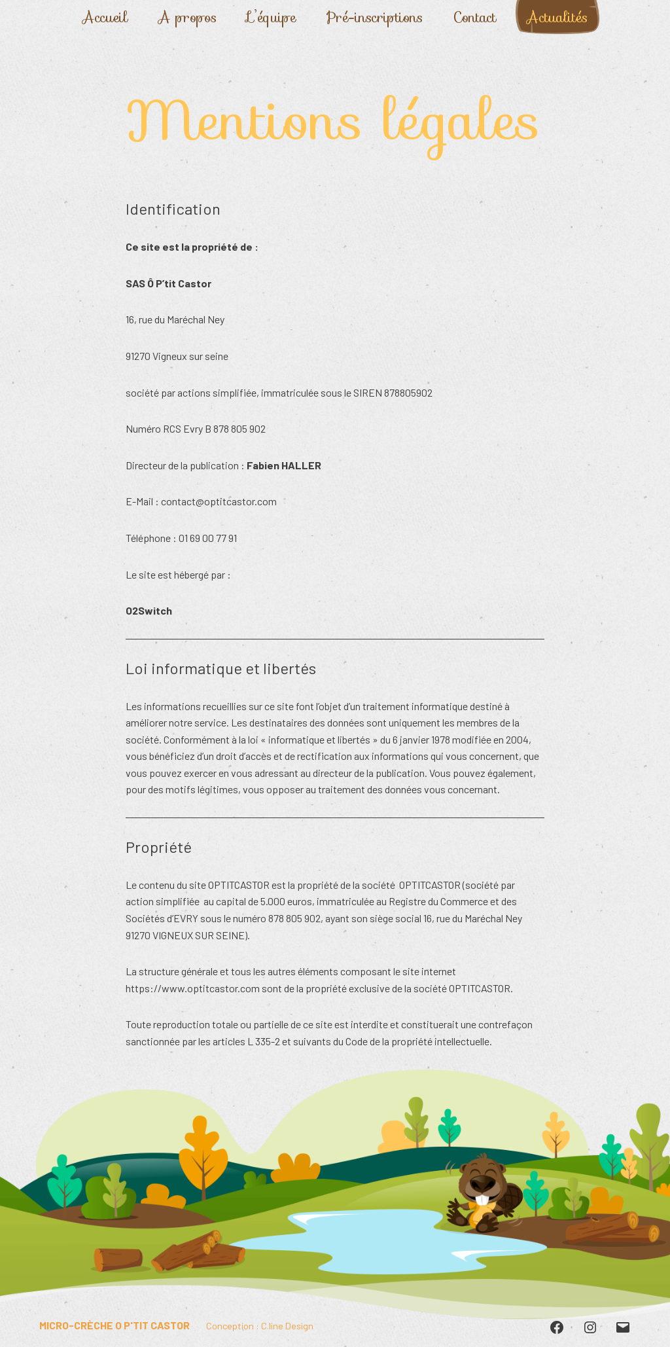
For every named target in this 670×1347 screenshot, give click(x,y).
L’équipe (271, 17)
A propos (187, 17)
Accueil (105, 17)
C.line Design (287, 1325)
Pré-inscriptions (374, 17)
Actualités (557, 17)
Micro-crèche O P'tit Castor (114, 1325)
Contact (474, 17)
